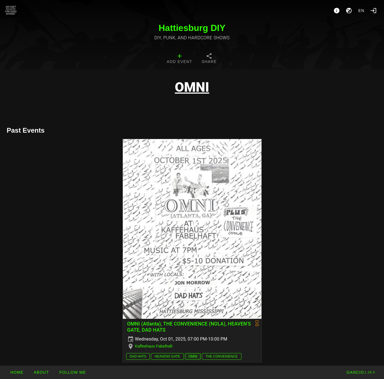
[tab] (179, 59)
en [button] (361, 10)
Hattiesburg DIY (191, 28)
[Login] (373, 10)
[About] (337, 10)
